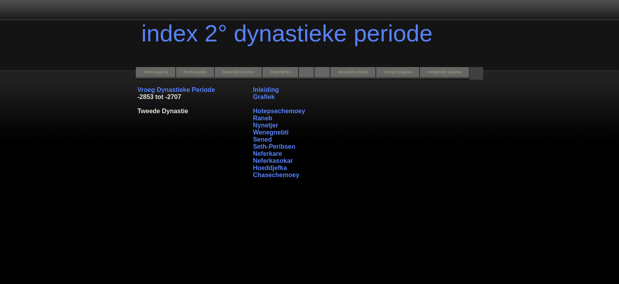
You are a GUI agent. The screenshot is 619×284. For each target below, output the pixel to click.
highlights (280, 71)
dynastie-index (353, 71)
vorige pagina (398, 71)
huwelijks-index (238, 71)
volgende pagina (444, 71)
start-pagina (155, 71)
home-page (195, 71)
